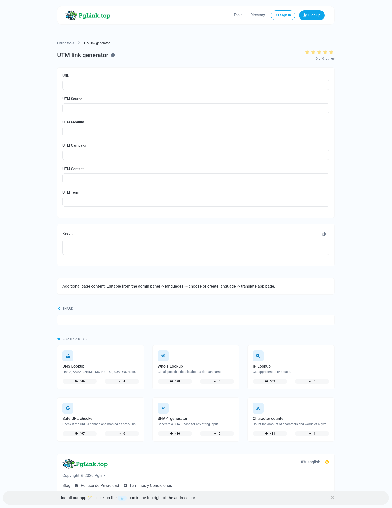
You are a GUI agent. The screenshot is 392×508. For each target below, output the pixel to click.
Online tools (65, 43)
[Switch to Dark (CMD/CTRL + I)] (327, 462)
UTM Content (73, 169)
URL (65, 76)
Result (67, 233)
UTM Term (70, 192)
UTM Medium (73, 122)
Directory (257, 15)
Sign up (312, 15)
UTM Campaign (75, 145)
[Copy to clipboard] (324, 234)
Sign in (283, 15)
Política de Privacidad (96, 485)
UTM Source (72, 99)
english (310, 462)
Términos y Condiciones (147, 485)
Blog (66, 485)
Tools (238, 15)
